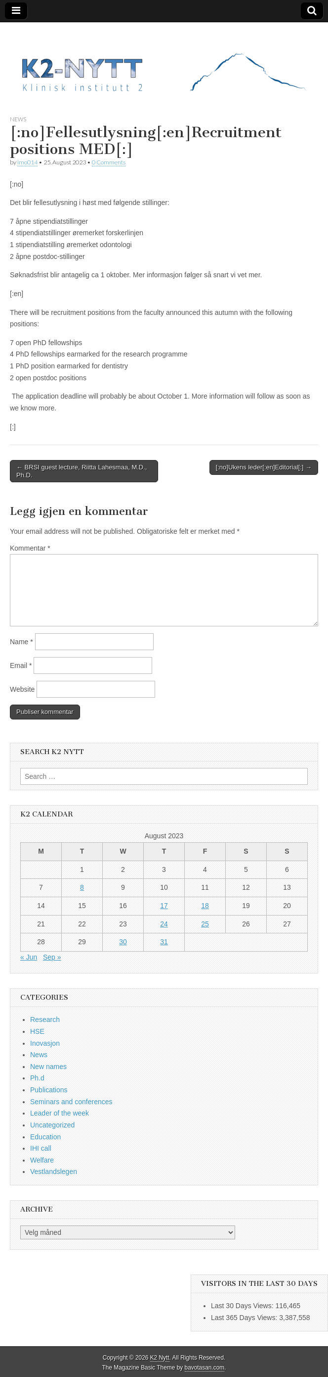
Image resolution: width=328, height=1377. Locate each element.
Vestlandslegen (53, 1171)
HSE (37, 1031)
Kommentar (30, 548)
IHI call (40, 1148)
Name (21, 642)
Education (45, 1137)
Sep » (52, 957)
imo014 (27, 162)
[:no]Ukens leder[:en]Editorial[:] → (264, 467)
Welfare (42, 1160)
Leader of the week (59, 1113)
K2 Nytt (159, 1357)
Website (22, 689)
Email (21, 665)
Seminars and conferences (71, 1102)
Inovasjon (45, 1043)
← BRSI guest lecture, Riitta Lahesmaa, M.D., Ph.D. (81, 471)
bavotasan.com (205, 1367)
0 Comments (108, 162)
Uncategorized (52, 1125)
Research (45, 1019)
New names (48, 1067)
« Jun (28, 957)
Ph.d (37, 1078)
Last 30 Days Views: (243, 1306)
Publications (49, 1090)
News (18, 119)
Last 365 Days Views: (245, 1318)
